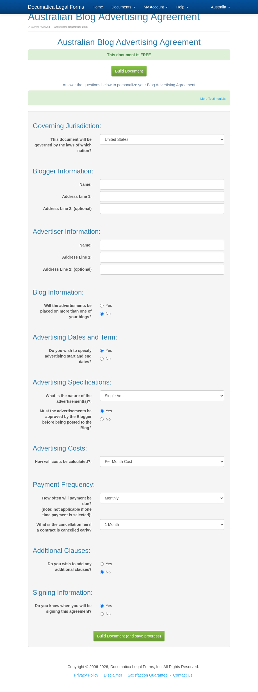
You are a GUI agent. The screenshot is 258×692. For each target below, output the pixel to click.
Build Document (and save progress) (129, 636)
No (105, 313)
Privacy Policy (86, 675)
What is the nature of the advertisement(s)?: (69, 399)
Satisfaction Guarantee (148, 675)
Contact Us (183, 675)
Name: (85, 184)
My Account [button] (156, 7)
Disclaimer (113, 675)
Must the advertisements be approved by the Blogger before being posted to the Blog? (66, 419)
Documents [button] (123, 7)
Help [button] (182, 7)
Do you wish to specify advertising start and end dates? (68, 356)
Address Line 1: (77, 196)
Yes (106, 305)
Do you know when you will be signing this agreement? (63, 608)
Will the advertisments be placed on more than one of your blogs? (66, 311)
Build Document (129, 71)
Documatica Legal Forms (56, 7)
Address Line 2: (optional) (67, 208)
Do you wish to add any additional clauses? (70, 567)
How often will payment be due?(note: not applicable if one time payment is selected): (67, 506)
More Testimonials (213, 98)
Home (98, 7)
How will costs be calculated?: (63, 461)
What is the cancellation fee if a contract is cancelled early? (64, 527)
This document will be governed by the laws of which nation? (63, 145)
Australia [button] (220, 7)
